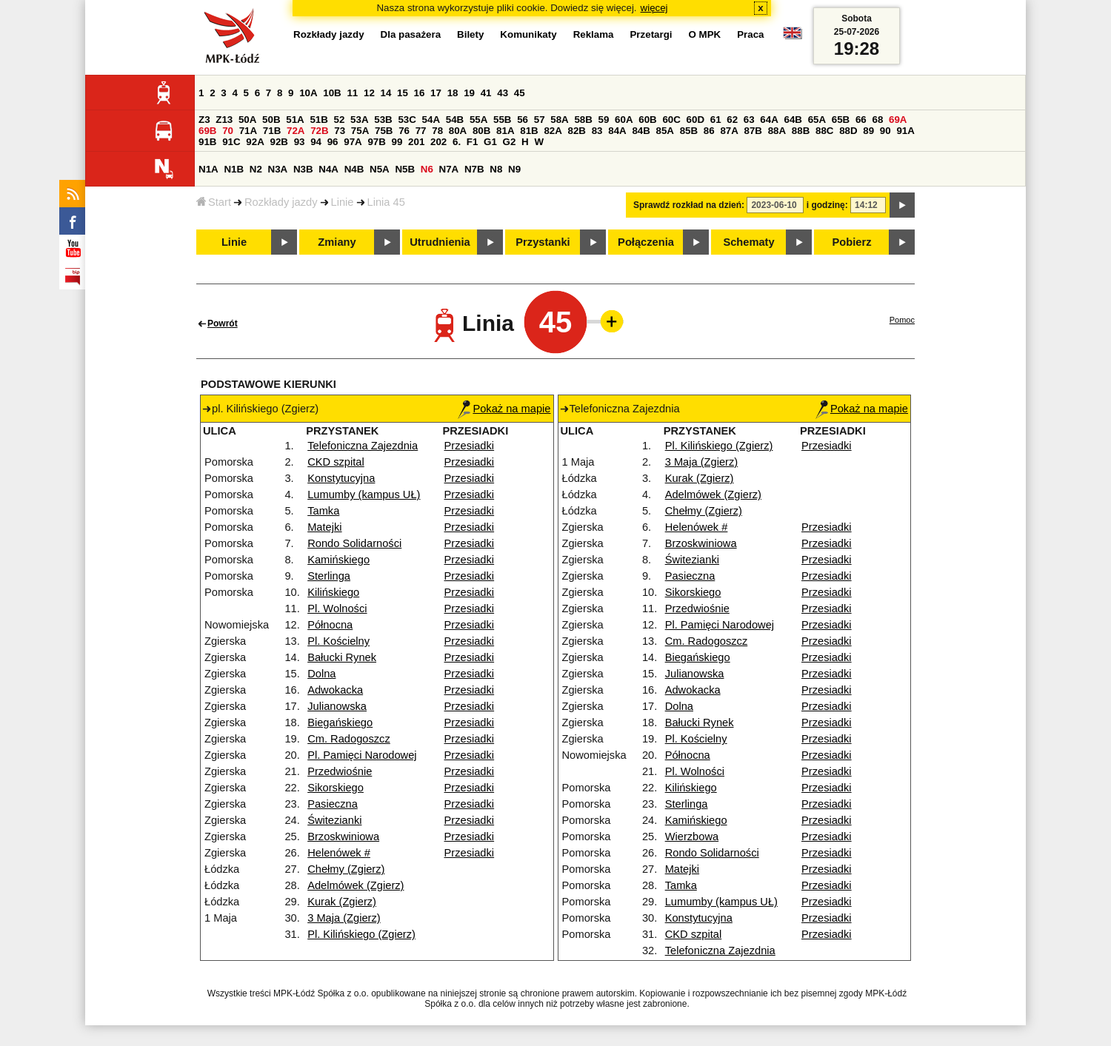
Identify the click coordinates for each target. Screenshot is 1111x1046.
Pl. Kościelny (338, 641)
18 (452, 92)
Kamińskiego (338, 560)
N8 (496, 169)
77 (421, 130)
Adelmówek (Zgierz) (355, 885)
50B (271, 119)
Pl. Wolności (337, 608)
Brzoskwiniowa (343, 836)
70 (227, 130)
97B (376, 141)
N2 (256, 169)
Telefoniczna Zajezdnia (362, 446)
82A (552, 130)
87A (729, 130)
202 (438, 141)
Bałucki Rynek (341, 657)
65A (817, 119)
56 (522, 119)
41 (486, 92)
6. (457, 141)
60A (624, 119)
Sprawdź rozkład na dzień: (688, 205)
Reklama (593, 34)
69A (898, 119)
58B (583, 119)
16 (419, 92)
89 (868, 130)
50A (247, 119)
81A (505, 130)
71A (248, 130)
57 (539, 119)
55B (502, 119)
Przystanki (543, 242)
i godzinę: (827, 205)
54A (431, 119)
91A (905, 130)
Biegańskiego (340, 722)
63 (749, 119)
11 (352, 92)
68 (877, 119)
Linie (342, 202)
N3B (303, 169)
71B (272, 130)
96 (332, 141)
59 (604, 119)
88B (801, 130)
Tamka (323, 511)
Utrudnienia (440, 242)
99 (397, 141)
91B (207, 141)
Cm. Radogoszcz (348, 739)
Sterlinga (328, 576)
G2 (509, 141)
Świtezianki (334, 820)
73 (339, 130)
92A (255, 141)
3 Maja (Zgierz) (344, 918)
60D (695, 119)
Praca (750, 34)
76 (404, 130)
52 (339, 119)
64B (792, 119)
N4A (328, 169)
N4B (354, 169)
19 (469, 92)
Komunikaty (528, 34)
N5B (405, 169)
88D (848, 130)
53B (383, 119)
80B (481, 130)
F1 (472, 141)
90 (885, 130)
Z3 (204, 119)
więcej (654, 7)
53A (359, 119)
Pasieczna (332, 804)
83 (597, 130)
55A (478, 119)
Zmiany (337, 242)
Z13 (224, 119)
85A (665, 130)
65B (841, 119)
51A (295, 119)
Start (213, 202)
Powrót (222, 323)
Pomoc (902, 319)
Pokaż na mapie (504, 409)
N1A (208, 169)
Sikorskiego (335, 788)
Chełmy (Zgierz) (345, 869)
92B (278, 141)
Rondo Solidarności (354, 543)
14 (386, 92)
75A (360, 130)
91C (231, 141)
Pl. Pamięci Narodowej (361, 755)
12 (369, 92)
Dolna (321, 674)
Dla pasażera (411, 34)
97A (352, 141)
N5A (380, 169)
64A (769, 119)
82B (577, 130)
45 (519, 92)
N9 (514, 169)
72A (295, 130)
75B (384, 130)
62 (732, 119)
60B (647, 119)
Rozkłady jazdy (281, 202)
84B (641, 130)
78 (437, 130)
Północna (330, 625)
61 (715, 119)
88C (824, 130)
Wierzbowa (692, 836)
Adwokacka (335, 690)
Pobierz (852, 242)
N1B (234, 169)
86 (709, 130)
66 (861, 119)
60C (671, 119)
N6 (427, 169)
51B (318, 119)
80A (458, 130)
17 (435, 92)
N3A (278, 169)
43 (502, 92)
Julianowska (337, 706)
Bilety (470, 34)
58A (559, 119)
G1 (490, 141)
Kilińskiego (333, 592)
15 (402, 92)
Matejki (324, 527)
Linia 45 (386, 202)
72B (319, 130)
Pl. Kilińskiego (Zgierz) (361, 934)
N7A (449, 169)
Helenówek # (338, 853)
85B (689, 130)
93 (299, 141)
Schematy (748, 242)
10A (308, 92)
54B (455, 119)
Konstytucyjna (341, 478)
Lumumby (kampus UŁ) (363, 494)
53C (407, 119)
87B (753, 130)
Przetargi (651, 34)
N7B (474, 169)
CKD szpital (335, 462)
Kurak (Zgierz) (341, 902)
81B (529, 130)
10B (332, 92)
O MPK (705, 34)
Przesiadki (469, 446)
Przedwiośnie (339, 771)
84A (617, 130)
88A (777, 130)
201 (416, 141)
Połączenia (646, 242)
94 (315, 141)
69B (207, 130)
